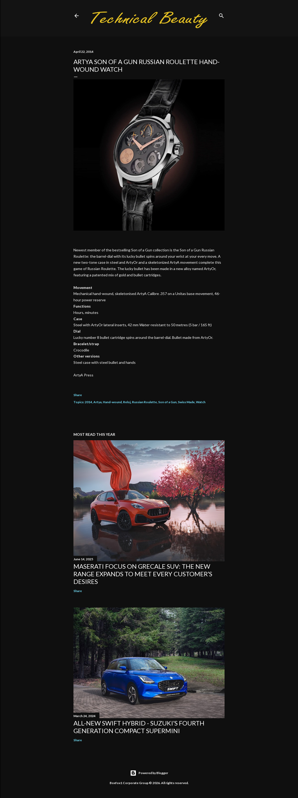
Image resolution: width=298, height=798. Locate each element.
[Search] (221, 14)
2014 (88, 402)
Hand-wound (112, 402)
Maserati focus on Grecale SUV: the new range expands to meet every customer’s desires (142, 573)
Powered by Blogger (149, 773)
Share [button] (77, 395)
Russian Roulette (144, 402)
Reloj (127, 402)
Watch (200, 402)
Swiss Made (186, 402)
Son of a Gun (167, 402)
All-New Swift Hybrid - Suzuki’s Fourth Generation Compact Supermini (138, 726)
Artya (97, 402)
